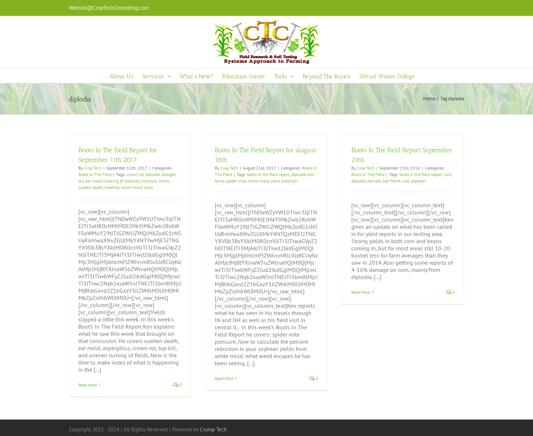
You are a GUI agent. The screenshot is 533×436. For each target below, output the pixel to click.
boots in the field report (268, 174)
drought (169, 174)
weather (112, 187)
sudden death (90, 187)
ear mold (93, 181)
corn (447, 174)
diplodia (152, 174)
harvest (374, 181)
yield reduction (284, 181)
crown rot (135, 174)
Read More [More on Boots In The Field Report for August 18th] (224, 378)
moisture (149, 181)
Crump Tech (213, 429)
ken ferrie (391, 181)
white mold (131, 187)
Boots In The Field (94, 174)
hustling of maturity (121, 181)
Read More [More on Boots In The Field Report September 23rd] (360, 292)
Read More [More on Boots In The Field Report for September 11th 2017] (87, 385)
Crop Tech (93, 168)
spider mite (236, 181)
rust (405, 181)
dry (81, 181)
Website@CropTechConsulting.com (109, 7)
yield (148, 187)
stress (164, 181)
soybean (418, 181)
